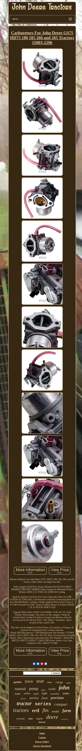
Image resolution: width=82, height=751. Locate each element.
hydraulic (20, 718)
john (64, 687)
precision (57, 698)
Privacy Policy (42, 742)
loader (18, 694)
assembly (54, 693)
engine (39, 718)
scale (51, 689)
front (45, 698)
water (66, 693)
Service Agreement (42, 746)
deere (52, 717)
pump (33, 688)
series (43, 704)
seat (40, 681)
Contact (42, 737)
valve (27, 693)
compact (60, 704)
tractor (24, 703)
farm (66, 710)
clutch (36, 694)
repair (68, 683)
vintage (59, 682)
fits (46, 710)
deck (30, 718)
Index (42, 733)
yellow (49, 682)
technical (64, 719)
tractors (21, 710)
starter (23, 698)
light (44, 693)
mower (42, 722)
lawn (29, 681)
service (34, 698)
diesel (43, 690)
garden (18, 682)
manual (20, 689)
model (55, 711)
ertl (35, 710)
